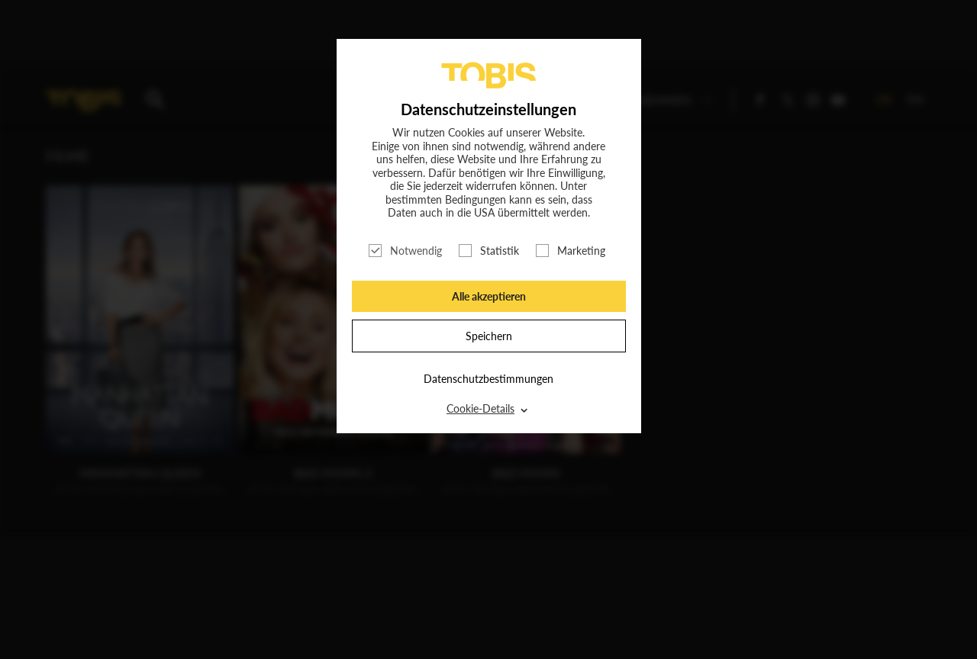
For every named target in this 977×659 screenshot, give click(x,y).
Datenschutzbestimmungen (488, 378)
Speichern (489, 336)
